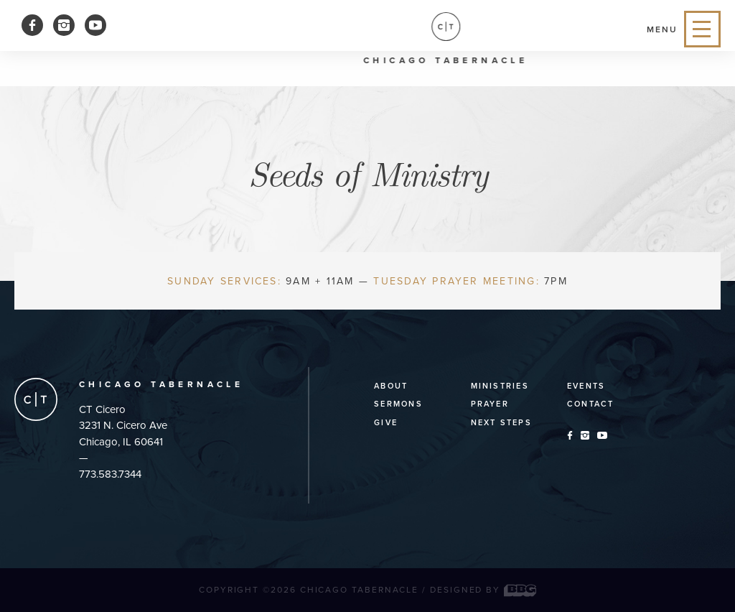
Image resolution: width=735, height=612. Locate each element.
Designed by (483, 590)
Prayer (490, 404)
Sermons (398, 404)
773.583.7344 (110, 474)
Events (586, 386)
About (391, 386)
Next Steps (501, 422)
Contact (590, 404)
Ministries (500, 386)
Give (386, 422)
